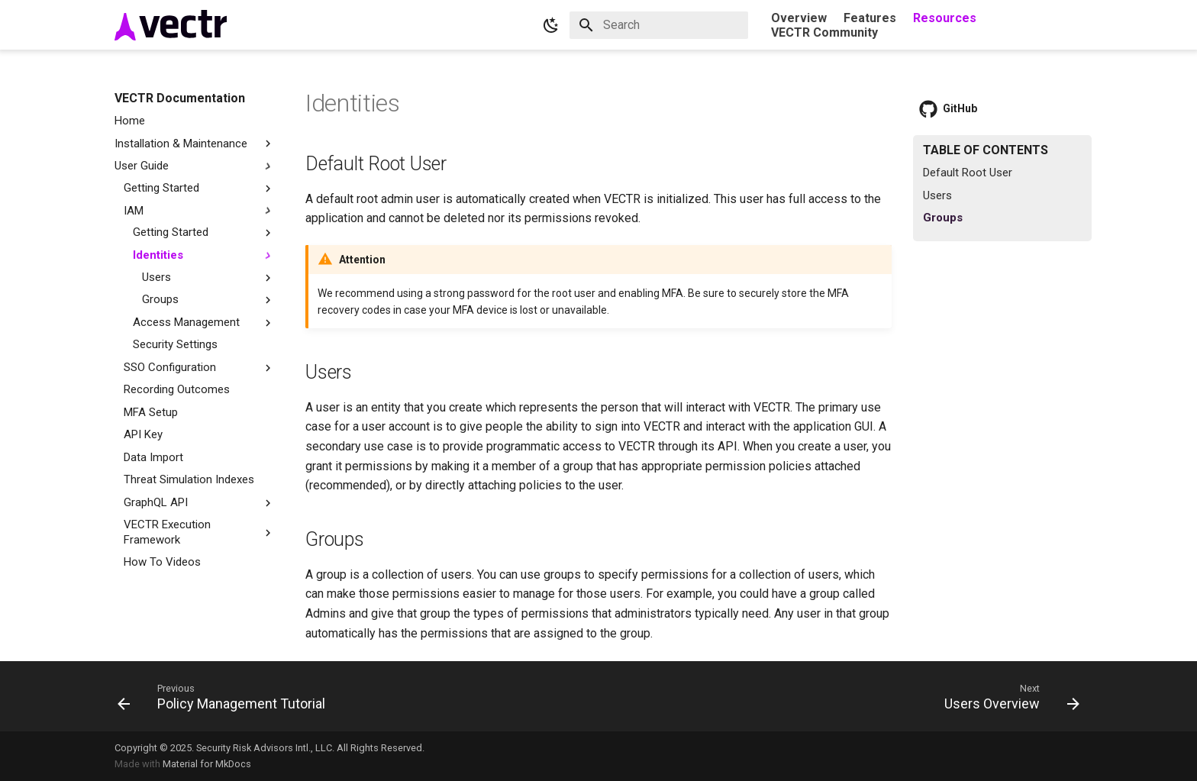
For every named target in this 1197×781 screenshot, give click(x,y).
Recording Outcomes (177, 389)
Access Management (186, 322)
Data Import (153, 457)
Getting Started (199, 188)
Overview (799, 18)
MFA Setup (151, 412)
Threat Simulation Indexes (189, 479)
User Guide (195, 166)
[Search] (658, 25)
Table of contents (985, 150)
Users (156, 277)
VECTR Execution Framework (167, 532)
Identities (158, 255)
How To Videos (162, 562)
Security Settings (175, 344)
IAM (134, 211)
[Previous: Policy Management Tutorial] (226, 696)
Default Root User (967, 172)
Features (870, 18)
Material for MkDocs (207, 764)
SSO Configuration (170, 367)
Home (130, 120)
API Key (143, 434)
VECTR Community (824, 32)
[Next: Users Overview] (1007, 696)
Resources (944, 18)
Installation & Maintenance (195, 144)
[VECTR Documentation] (170, 25)
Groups (160, 299)
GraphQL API (156, 502)
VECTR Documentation (180, 98)
